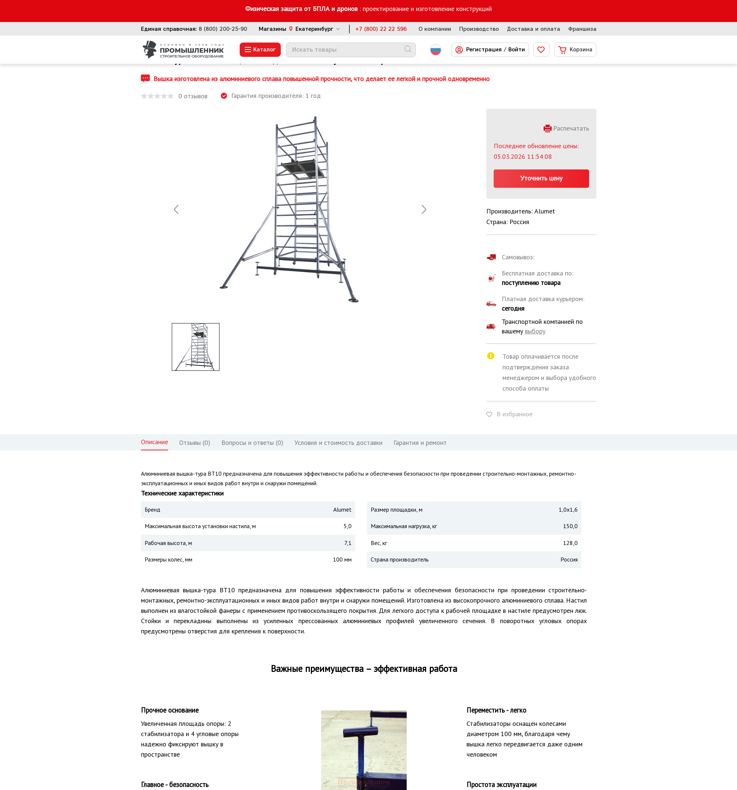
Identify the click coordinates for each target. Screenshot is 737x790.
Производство (479, 29)
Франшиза (582, 29)
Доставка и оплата (533, 29)
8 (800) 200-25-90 (223, 29)
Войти (516, 50)
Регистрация (484, 50)
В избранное (515, 414)
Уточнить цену (541, 178)
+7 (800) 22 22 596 (381, 29)
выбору (535, 331)
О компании (434, 29)
